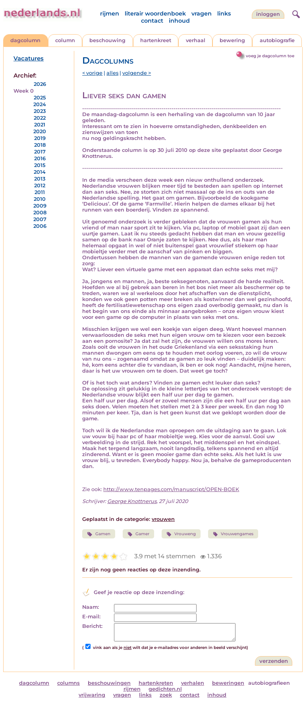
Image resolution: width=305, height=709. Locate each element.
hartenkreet (155, 40)
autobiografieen (269, 683)
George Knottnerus (131, 501)
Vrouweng (181, 534)
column (65, 40)
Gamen (98, 534)
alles (112, 73)
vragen (201, 13)
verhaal (195, 40)
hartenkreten (156, 683)
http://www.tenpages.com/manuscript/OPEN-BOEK (171, 489)
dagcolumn (25, 40)
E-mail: (91, 617)
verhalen (192, 683)
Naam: (90, 607)
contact (152, 20)
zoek (166, 695)
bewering (232, 40)
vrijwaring (92, 695)
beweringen (228, 683)
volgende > (136, 73)
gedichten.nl (165, 689)
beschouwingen (109, 683)
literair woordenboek (155, 13)
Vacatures (29, 58)
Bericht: (92, 626)
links (224, 13)
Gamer (138, 534)
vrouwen (163, 519)
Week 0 (24, 91)
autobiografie (277, 40)
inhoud (179, 20)
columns (68, 683)
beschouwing (107, 40)
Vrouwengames (233, 534)
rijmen (109, 13)
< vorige (92, 73)
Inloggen (268, 14)
